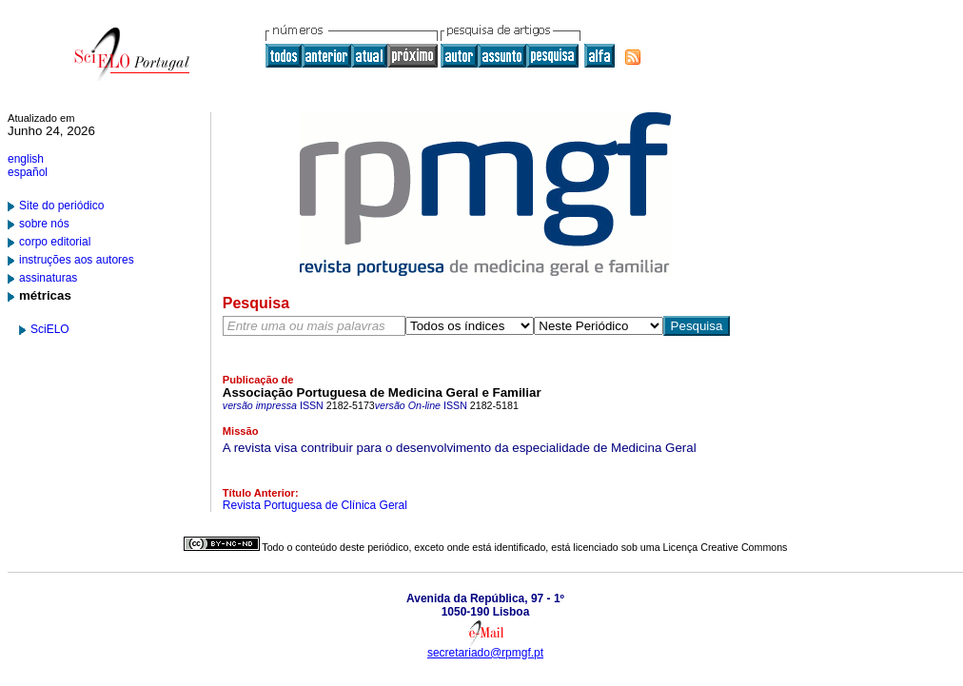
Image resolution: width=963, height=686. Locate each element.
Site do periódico (61, 205)
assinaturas (48, 277)
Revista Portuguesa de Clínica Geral (315, 505)
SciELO (49, 329)
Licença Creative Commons (725, 547)
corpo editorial (54, 241)
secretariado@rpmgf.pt (485, 652)
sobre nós (44, 223)
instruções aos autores (76, 259)
